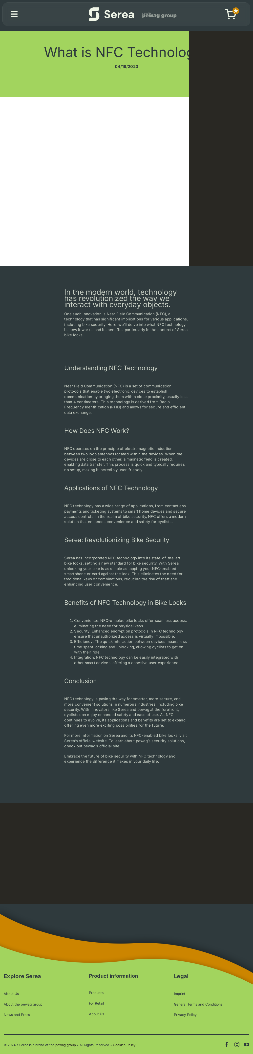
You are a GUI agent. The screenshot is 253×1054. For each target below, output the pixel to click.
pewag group (65, 1045)
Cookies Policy (124, 1045)
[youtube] (246, 1044)
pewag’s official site (102, 748)
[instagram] (236, 1044)
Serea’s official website (85, 743)
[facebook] (226, 1044)
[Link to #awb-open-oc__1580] (14, 14)
